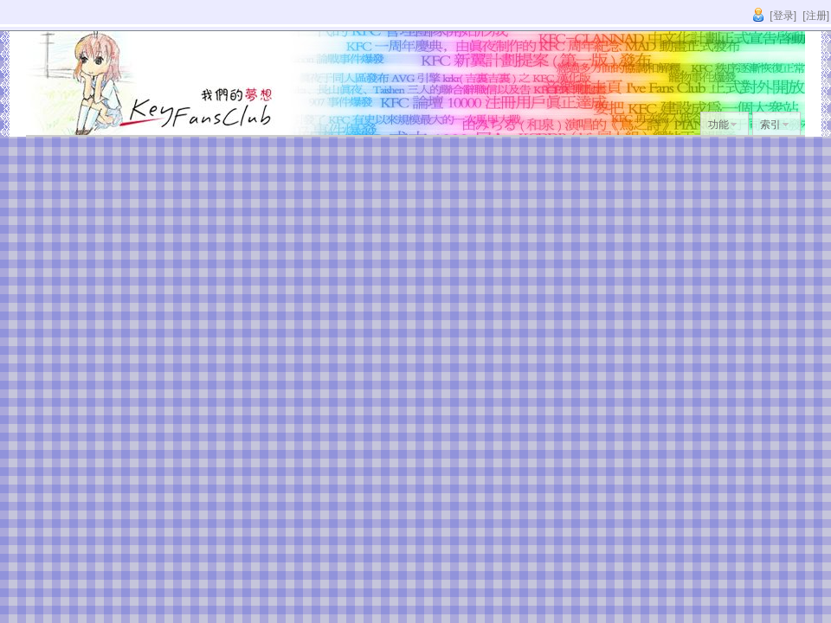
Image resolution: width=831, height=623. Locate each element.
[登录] (783, 16)
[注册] (815, 16)
